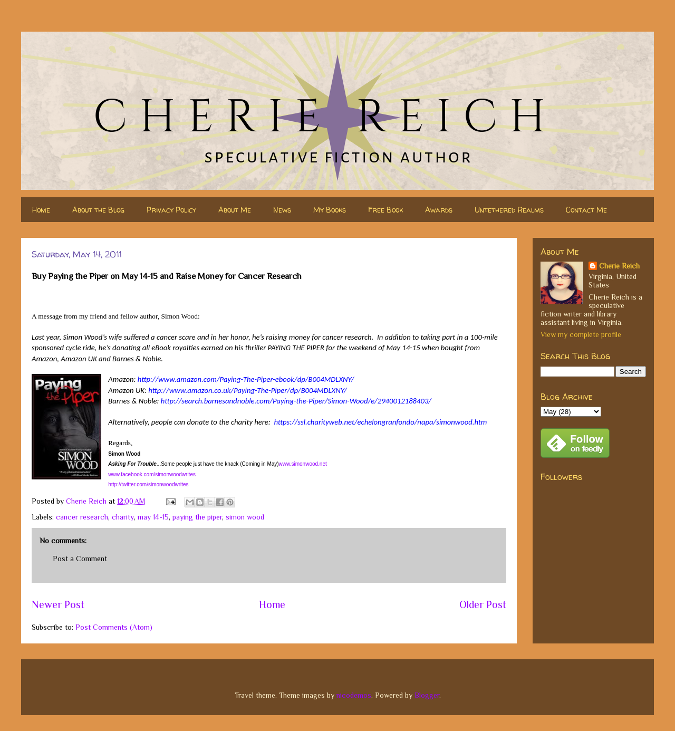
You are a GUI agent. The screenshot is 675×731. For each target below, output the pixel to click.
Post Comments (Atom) (113, 627)
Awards (438, 210)
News (282, 210)
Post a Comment (80, 558)
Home (41, 210)
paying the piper (197, 517)
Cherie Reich (619, 266)
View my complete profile (581, 334)
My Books (329, 210)
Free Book (385, 210)
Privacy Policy (171, 210)
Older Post (482, 604)
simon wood (245, 517)
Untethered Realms (509, 210)
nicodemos (353, 695)
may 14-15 (153, 517)
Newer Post (58, 604)
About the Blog (98, 210)
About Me (234, 210)
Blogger (426, 695)
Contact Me (586, 210)
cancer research (82, 517)
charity (123, 517)
